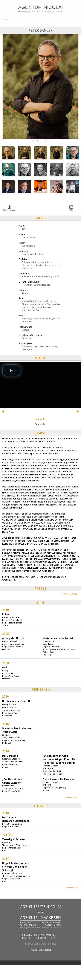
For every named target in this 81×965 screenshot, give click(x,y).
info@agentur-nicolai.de (30, 927)
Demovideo (40, 418)
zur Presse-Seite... (70, 594)
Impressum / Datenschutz (40, 943)
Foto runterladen (9, 208)
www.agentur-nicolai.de (51, 927)
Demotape (27, 338)
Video (71, 208)
